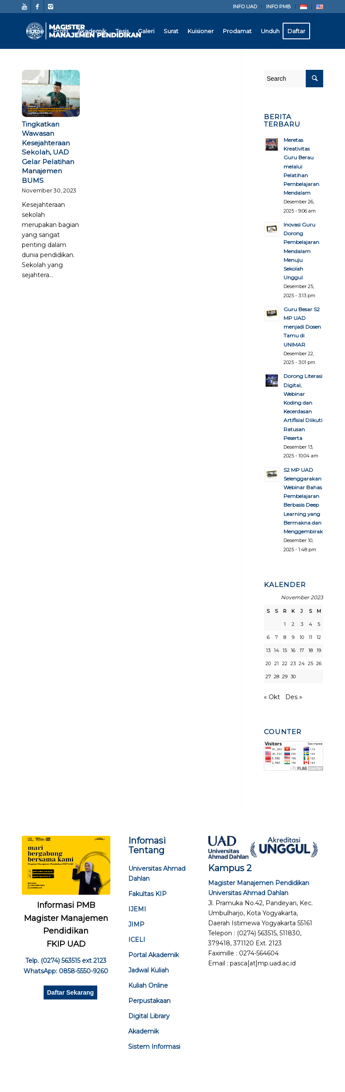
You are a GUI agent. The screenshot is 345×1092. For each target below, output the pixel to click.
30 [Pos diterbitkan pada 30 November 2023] (293, 676)
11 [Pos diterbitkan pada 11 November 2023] (310, 637)
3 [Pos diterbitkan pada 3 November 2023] (302, 624)
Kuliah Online (148, 985)
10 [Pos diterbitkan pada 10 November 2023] (302, 637)
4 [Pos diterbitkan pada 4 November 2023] (310, 624)
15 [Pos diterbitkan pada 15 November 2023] (285, 650)
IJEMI (137, 909)
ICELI (136, 940)
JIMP (136, 924)
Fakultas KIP (147, 894)
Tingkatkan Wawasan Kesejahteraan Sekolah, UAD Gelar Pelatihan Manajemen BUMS (48, 152)
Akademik (143, 1031)
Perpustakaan (149, 1001)
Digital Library (149, 1016)
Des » (293, 697)
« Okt (272, 697)
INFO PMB (278, 6)
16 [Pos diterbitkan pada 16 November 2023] (293, 650)
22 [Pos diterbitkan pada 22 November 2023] (284, 663)
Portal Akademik (153, 955)
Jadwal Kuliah (148, 970)
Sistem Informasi (154, 1047)
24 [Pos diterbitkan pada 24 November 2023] (302, 663)
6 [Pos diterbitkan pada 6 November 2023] (268, 637)
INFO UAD (245, 6)
